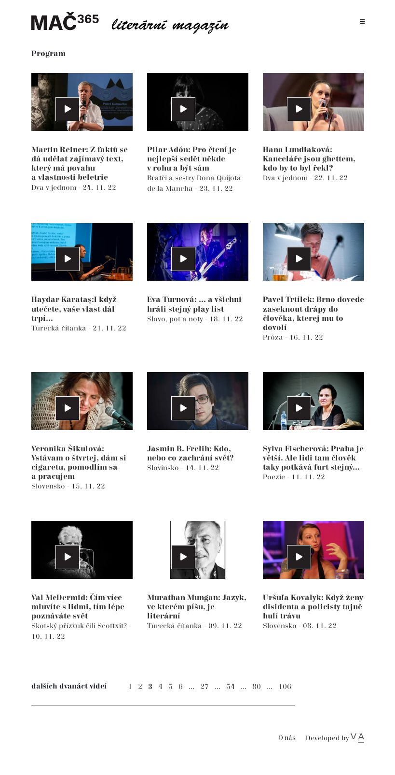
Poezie (275, 477)
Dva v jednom (54, 187)
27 (204, 686)
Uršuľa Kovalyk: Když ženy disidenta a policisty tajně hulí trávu (313, 607)
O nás (286, 738)
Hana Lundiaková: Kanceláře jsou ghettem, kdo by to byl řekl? (309, 159)
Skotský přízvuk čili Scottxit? (80, 626)
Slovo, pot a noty (176, 319)
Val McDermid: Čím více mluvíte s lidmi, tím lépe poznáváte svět (77, 607)
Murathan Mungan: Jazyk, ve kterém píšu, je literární (196, 607)
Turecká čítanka (59, 328)
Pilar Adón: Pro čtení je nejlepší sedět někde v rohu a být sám (191, 159)
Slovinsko (164, 468)
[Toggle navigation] (362, 22)
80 (256, 686)
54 (230, 686)
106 (284, 686)
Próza (274, 337)
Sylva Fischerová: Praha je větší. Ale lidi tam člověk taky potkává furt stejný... (313, 458)
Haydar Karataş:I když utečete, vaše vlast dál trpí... (74, 309)
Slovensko (49, 486)
